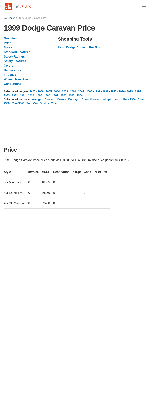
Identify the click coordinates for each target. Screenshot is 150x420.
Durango (73, 99)
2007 (32, 91)
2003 (65, 91)
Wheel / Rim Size (16, 79)
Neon (118, 99)
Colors (8, 65)
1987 (55, 95)
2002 (73, 91)
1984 (79, 95)
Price (7, 43)
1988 (47, 95)
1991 (23, 95)
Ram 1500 (129, 99)
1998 (105, 91)
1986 (63, 95)
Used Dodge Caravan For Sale (79, 47)
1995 (130, 91)
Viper (54, 103)
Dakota (61, 99)
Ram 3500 (18, 103)
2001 (81, 91)
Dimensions (12, 70)
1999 (97, 91)
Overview (10, 38)
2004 (57, 91)
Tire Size (10, 74)
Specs (8, 47)
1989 (39, 95)
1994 (138, 91)
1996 (122, 91)
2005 (49, 91)
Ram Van (32, 103)
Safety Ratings (14, 56)
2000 (89, 91)
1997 (113, 91)
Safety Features (15, 61)
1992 (15, 95)
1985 (72, 95)
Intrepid (107, 99)
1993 (7, 95)
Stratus (44, 103)
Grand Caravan (91, 99)
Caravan (50, 99)
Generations (12, 83)
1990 (31, 95)
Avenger (37, 99)
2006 (41, 91)
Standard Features (17, 52)
